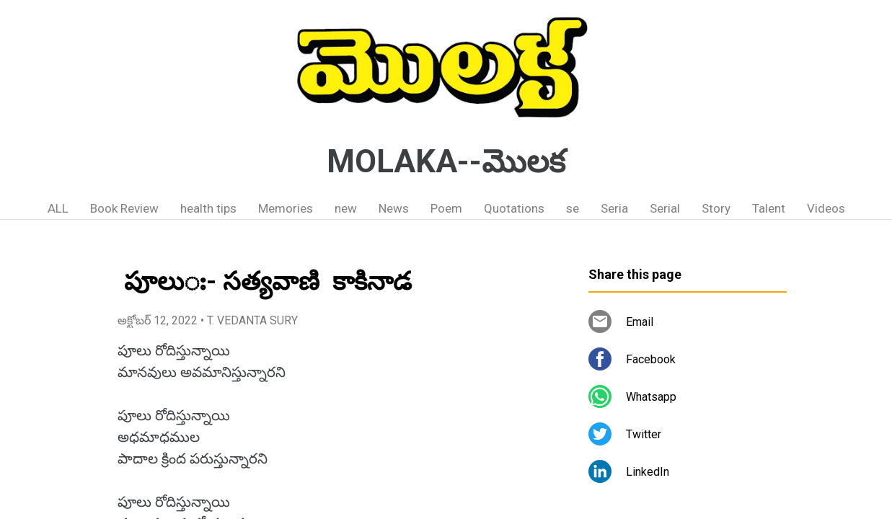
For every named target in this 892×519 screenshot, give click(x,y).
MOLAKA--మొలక (446, 161)
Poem (446, 208)
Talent (768, 208)
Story (716, 208)
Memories (285, 208)
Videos (826, 208)
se (572, 208)
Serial (665, 208)
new (346, 208)
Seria (614, 208)
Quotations (514, 208)
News (394, 208)
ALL (58, 208)
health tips (208, 208)
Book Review (124, 208)
